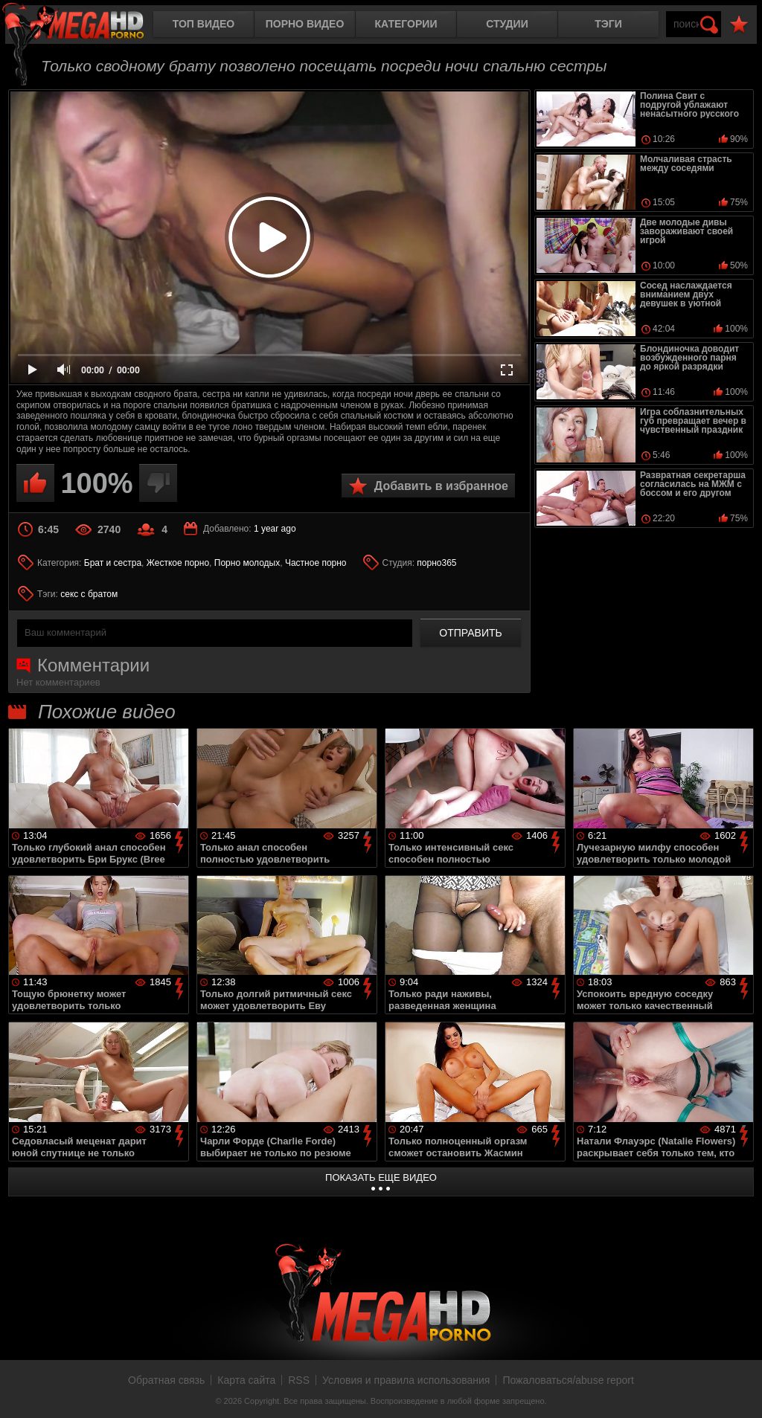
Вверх (740, 1390)
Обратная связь (166, 1380)
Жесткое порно (178, 563)
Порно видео (305, 24)
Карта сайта (246, 1380)
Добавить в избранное (441, 486)
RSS (299, 1380)
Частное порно (316, 563)
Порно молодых (247, 563)
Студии (507, 24)
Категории (406, 24)
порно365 (436, 563)
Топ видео (203, 24)
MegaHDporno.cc (85, 25)
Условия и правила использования (406, 1380)
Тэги (608, 24)
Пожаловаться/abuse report (568, 1380)
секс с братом (89, 594)
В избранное (739, 25)
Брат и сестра (112, 563)
